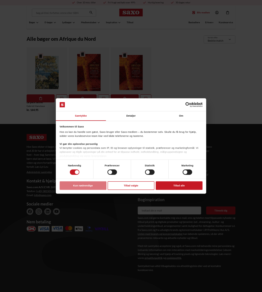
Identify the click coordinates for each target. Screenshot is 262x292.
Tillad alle (179, 185)
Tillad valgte (131, 185)
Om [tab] (181, 115)
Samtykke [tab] (81, 115)
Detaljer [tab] (131, 115)
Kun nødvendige (83, 185)
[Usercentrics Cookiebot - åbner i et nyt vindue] (188, 104)
